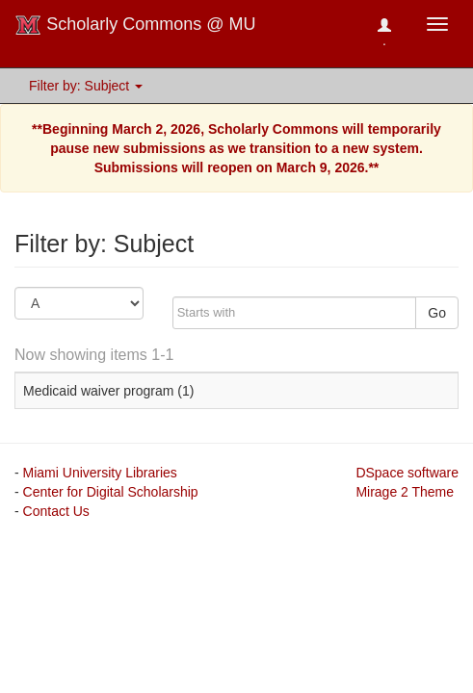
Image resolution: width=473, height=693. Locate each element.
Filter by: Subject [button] (86, 85)
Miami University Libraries (100, 472)
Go (437, 313)
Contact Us (56, 511)
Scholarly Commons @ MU (135, 25)
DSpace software (407, 472)
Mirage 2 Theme (404, 492)
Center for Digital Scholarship (110, 492)
